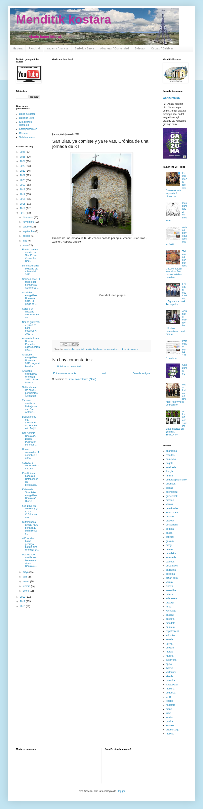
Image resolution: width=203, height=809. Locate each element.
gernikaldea (172, 508)
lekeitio (169, 700)
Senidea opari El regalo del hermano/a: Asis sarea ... (31, 283)
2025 (23, 156)
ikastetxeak (172, 684)
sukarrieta (171, 659)
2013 (23, 213)
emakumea (172, 512)
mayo (26, 572)
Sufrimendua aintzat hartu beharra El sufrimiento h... (30, 528)
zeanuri (134, 349)
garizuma (171, 569)
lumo (168, 713)
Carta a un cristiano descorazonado (30, 313)
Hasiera (18, 48)
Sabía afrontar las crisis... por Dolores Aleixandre (30, 391)
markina (170, 688)
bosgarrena (172, 524)
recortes (170, 455)
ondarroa (170, 692)
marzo (26, 581)
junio (26, 245)
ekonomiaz (171, 492)
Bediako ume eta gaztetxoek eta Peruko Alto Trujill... (30, 422)
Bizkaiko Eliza (26, 118)
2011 (23, 601)
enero (26, 590)
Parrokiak (34, 48)
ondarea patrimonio (120, 349)
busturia (170, 619)
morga (169, 651)
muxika (169, 655)
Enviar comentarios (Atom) (82, 379)
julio (25, 240)
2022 (23, 170)
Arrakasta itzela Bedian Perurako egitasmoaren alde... (31, 344)
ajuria (169, 664)
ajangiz (169, 643)
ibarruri (169, 668)
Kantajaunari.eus (28, 129)
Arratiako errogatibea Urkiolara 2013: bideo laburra (30, 377)
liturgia (169, 471)
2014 (23, 208)
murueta (170, 627)
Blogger (121, 791)
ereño (169, 709)
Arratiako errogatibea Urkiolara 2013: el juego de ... (29, 298)
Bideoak (140, 48)
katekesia (98, 349)
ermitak (80, 349)
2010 (23, 606)
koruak (107, 349)
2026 (23, 152)
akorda (169, 676)
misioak (170, 516)
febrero (27, 586)
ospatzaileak (172, 631)
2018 (23, 189)
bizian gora (172, 578)
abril (25, 576)
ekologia (170, 573)
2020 (23, 180)
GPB (168, 696)
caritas (169, 487)
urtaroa (169, 594)
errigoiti (170, 647)
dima (74, 349)
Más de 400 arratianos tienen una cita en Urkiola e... (29, 560)
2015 (23, 203)
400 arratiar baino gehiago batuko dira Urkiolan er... (30, 544)
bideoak (170, 520)
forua (168, 606)
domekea (171, 459)
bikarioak (170, 483)
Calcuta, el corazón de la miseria (31, 465)
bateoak (170, 561)
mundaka (171, 553)
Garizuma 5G (171, 97)
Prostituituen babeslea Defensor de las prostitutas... (30, 479)
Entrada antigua (141, 373)
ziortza (169, 586)
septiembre (29, 231)
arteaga (170, 602)
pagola (169, 463)
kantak (169, 504)
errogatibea (172, 565)
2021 (23, 175)
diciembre (28, 217)
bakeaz (170, 614)
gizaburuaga (172, 729)
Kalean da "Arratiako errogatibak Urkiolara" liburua (29, 495)
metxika (170, 733)
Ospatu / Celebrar (162, 48)
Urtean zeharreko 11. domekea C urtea (31, 453)
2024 (23, 161)
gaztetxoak (171, 496)
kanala (169, 639)
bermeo (170, 549)
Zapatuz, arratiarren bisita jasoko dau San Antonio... (30, 406)
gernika (170, 528)
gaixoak (170, 541)
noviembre (29, 221)
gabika (169, 721)
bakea (169, 532)
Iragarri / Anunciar (57, 48)
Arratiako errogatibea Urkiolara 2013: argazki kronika (31, 360)
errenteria (171, 557)
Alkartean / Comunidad (114, 48)
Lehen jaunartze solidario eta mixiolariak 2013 (30, 270)
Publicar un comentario (69, 366)
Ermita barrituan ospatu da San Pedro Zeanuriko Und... (30, 255)
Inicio (104, 373)
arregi (169, 545)
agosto (27, 236)
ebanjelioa (171, 451)
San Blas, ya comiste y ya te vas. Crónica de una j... (30, 511)
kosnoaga (171, 610)
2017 (23, 194)
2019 (23, 184)
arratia (67, 349)
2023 (23, 166)
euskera (170, 725)
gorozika (170, 680)
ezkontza (170, 635)
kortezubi (171, 672)
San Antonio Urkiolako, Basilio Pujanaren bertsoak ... (29, 439)
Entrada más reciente (64, 373)
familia (89, 349)
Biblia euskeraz (27, 114)
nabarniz (170, 705)
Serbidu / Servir (84, 48)
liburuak (170, 537)
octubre (27, 226)
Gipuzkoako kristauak (25, 123)
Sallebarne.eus (27, 137)
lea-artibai (171, 590)
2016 (23, 199)
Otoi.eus (23, 133)
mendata (170, 623)
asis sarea (171, 598)
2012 (23, 596)
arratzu (169, 717)
